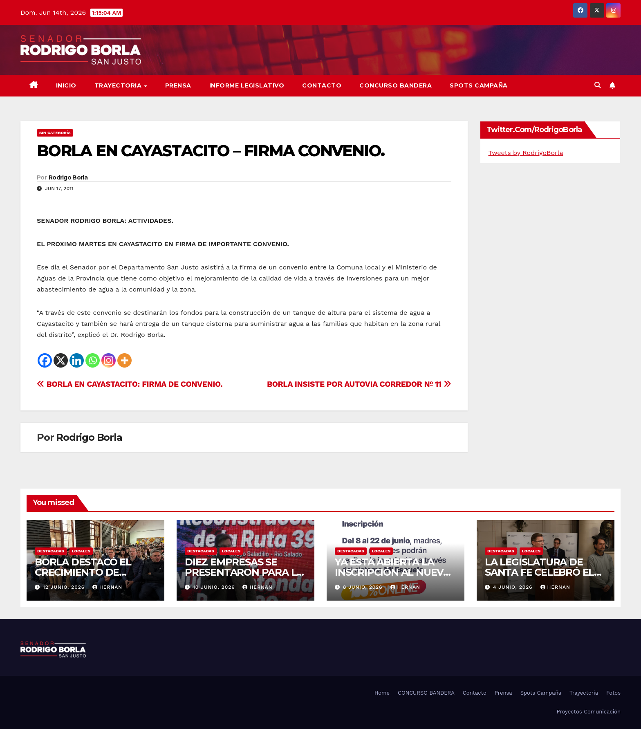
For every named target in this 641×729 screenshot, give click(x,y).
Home (382, 693)
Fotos (613, 693)
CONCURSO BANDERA (395, 85)
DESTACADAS (50, 551)
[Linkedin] (76, 360)
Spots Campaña (540, 693)
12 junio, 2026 (65, 587)
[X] (61, 360)
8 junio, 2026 (364, 587)
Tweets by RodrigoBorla (526, 153)
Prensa (178, 85)
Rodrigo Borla (68, 177)
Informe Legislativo (247, 85)
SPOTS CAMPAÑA (479, 85)
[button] (597, 85)
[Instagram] (108, 360)
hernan (107, 587)
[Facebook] (45, 360)
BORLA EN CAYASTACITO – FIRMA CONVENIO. (210, 150)
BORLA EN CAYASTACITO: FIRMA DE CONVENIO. (129, 384)
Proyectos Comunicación (588, 712)
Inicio (66, 85)
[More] (124, 360)
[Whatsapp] (92, 360)
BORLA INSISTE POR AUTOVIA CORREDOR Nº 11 (359, 384)
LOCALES (81, 551)
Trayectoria (118, 85)
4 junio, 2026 (514, 587)
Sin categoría (55, 132)
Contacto (321, 85)
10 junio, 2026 (215, 587)
